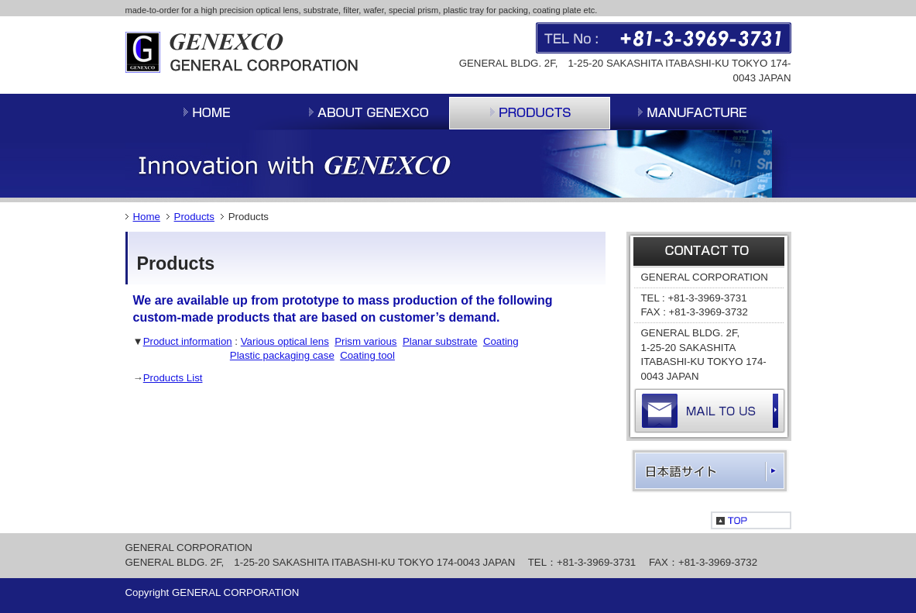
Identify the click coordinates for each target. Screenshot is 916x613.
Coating (501, 341)
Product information (187, 341)
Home (146, 216)
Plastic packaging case (282, 355)
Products (194, 216)
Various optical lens (285, 341)
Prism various (365, 341)
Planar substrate (440, 341)
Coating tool (367, 355)
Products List (173, 378)
